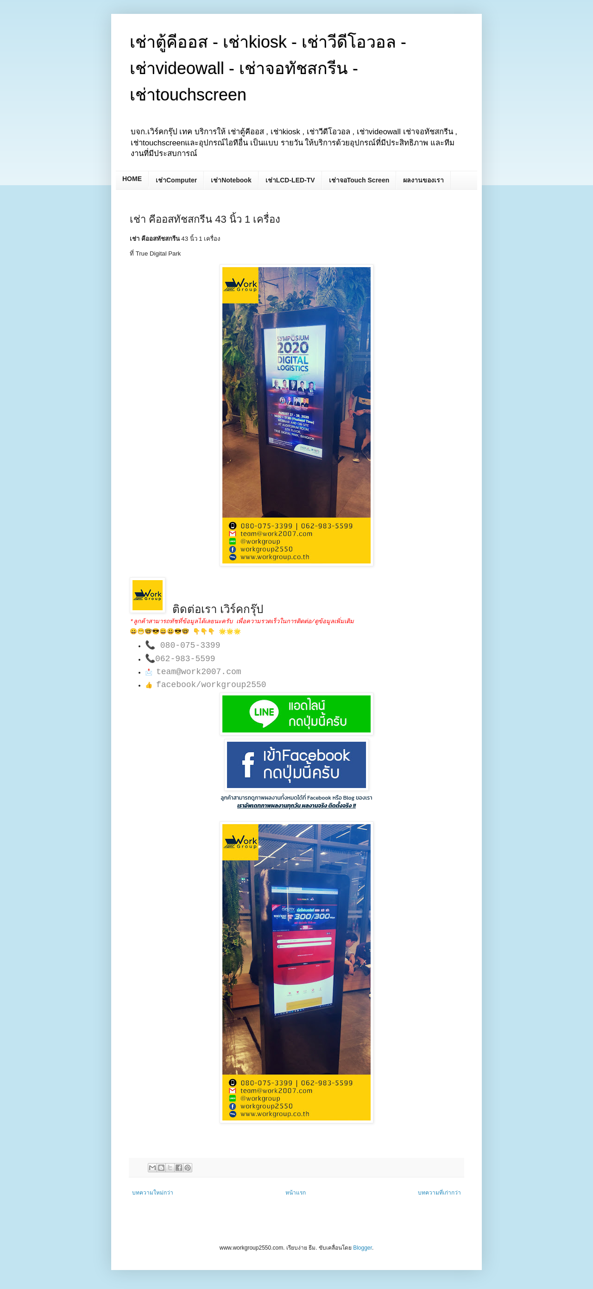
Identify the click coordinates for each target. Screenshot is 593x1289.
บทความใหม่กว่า (152, 1192)
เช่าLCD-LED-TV (290, 180)
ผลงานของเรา (423, 180)
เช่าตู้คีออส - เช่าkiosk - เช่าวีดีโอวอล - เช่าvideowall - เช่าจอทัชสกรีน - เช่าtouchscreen (268, 68)
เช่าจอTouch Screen (359, 180)
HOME (132, 178)
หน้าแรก (295, 1192)
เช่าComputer (176, 180)
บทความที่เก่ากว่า (439, 1192)
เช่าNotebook (231, 180)
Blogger (362, 1248)
